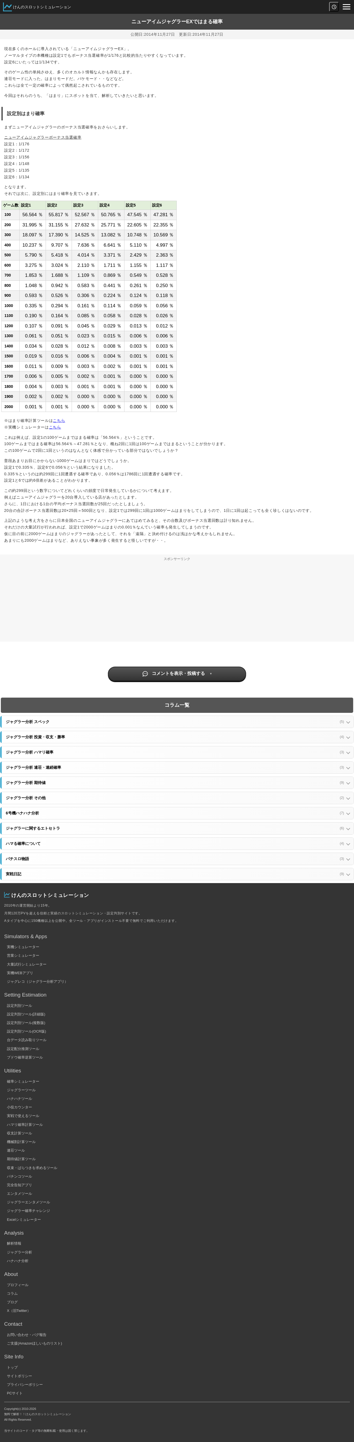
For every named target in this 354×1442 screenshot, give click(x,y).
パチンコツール (19, 1176)
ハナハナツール (19, 1099)
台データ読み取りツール (26, 1040)
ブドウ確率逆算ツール (25, 1057)
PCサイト (15, 1393)
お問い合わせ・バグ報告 (26, 1335)
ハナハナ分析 (17, 1261)
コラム (12, 1293)
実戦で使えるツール (23, 1116)
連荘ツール (16, 1150)
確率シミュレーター (23, 1081)
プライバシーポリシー (25, 1384)
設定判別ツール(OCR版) (26, 1031)
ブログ (12, 1302)
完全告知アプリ (19, 1185)
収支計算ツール (19, 1133)
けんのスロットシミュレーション (42, 7)
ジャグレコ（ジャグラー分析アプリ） (37, 981)
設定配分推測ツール (23, 1049)
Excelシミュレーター (24, 1219)
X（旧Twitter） (19, 1311)
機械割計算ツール (21, 1142)
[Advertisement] (177, 603)
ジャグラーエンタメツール (28, 1202)
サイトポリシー (19, 1376)
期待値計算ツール (21, 1159)
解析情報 (14, 1243)
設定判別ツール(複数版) (26, 1023)
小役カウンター (19, 1107)
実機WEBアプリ (20, 973)
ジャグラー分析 (19, 1252)
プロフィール (17, 1285)
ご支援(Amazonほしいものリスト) (34, 1343)
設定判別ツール (19, 1006)
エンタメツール (19, 1193)
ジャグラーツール (21, 1090)
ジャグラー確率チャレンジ (28, 1211)
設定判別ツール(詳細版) (26, 1014)
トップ (12, 1367)
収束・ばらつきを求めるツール (32, 1168)
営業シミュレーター (23, 955)
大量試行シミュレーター (26, 964)
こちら (59, 420)
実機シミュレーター (23, 947)
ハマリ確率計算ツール (25, 1125)
